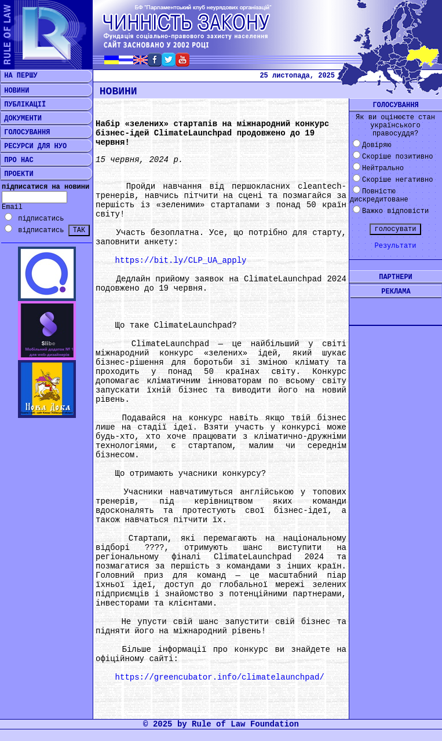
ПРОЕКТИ (17, 174)
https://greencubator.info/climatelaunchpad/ (219, 677)
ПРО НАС (17, 160)
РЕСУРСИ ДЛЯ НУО (33, 146)
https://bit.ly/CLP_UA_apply (181, 260)
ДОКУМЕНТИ (21, 119)
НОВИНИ (14, 91)
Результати (395, 246)
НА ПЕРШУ (19, 76)
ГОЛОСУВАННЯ (25, 133)
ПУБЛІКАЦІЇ (23, 105)
